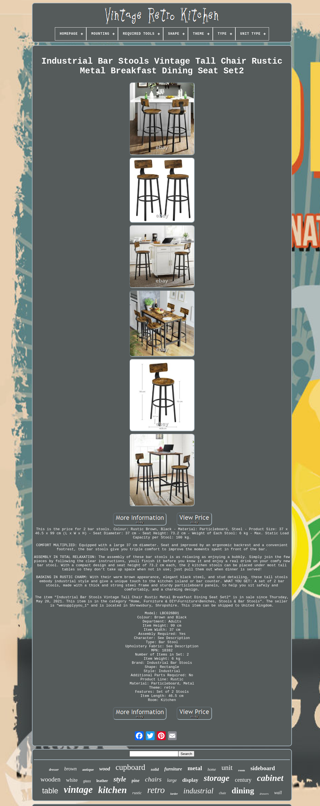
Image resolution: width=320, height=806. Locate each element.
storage (216, 778)
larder (174, 793)
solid (155, 769)
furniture (173, 769)
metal (195, 768)
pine (135, 780)
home (212, 769)
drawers (264, 793)
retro (156, 790)
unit (226, 768)
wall (278, 792)
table (50, 791)
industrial (198, 790)
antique (88, 769)
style (120, 779)
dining (243, 790)
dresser (54, 770)
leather (102, 781)
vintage (78, 789)
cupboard (130, 767)
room (241, 770)
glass (87, 781)
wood (104, 769)
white (71, 780)
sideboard (263, 768)
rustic (137, 793)
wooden (51, 779)
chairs (153, 779)
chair (222, 793)
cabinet (270, 778)
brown (70, 769)
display (190, 780)
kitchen (112, 790)
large (172, 780)
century (243, 780)
